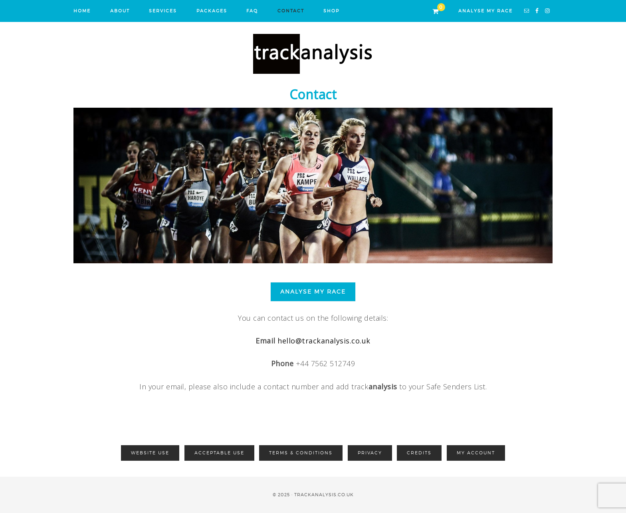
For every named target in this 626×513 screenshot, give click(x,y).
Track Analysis (313, 54)
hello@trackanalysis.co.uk (323, 340)
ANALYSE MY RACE (485, 11)
